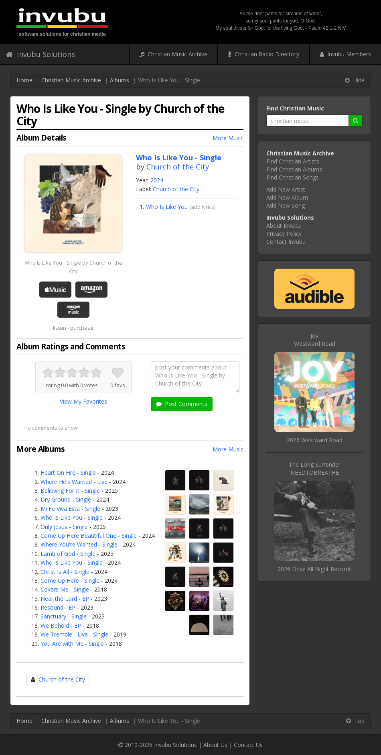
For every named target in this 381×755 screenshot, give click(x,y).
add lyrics (202, 206)
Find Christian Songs (292, 177)
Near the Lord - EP (65, 598)
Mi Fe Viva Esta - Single (70, 508)
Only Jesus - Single (64, 527)
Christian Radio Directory (263, 54)
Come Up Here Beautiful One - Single (89, 535)
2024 (156, 180)
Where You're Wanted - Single (79, 544)
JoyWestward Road (314, 339)
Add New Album (287, 197)
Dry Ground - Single (66, 499)
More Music (228, 138)
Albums (119, 80)
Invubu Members (345, 54)
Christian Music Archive (173, 54)
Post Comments (181, 404)
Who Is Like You (167, 206)
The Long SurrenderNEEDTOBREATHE (314, 468)
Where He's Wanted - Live (74, 482)
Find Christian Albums (294, 169)
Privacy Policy (284, 233)
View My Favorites (83, 401)
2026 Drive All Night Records (315, 569)
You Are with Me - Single (72, 643)
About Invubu (283, 225)
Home (24, 80)
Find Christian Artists (292, 161)
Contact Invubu (286, 241)
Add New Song (285, 205)
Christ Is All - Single (65, 571)
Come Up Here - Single (70, 580)
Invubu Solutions (40, 54)
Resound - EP (58, 607)
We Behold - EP (61, 625)
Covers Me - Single (65, 589)
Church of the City (177, 166)
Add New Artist (285, 189)
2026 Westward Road (314, 440)
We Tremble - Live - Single (74, 634)
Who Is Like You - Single (72, 517)
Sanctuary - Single (64, 616)
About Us (215, 745)
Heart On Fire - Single (68, 472)
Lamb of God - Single (68, 553)
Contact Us (248, 745)
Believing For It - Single (70, 490)
